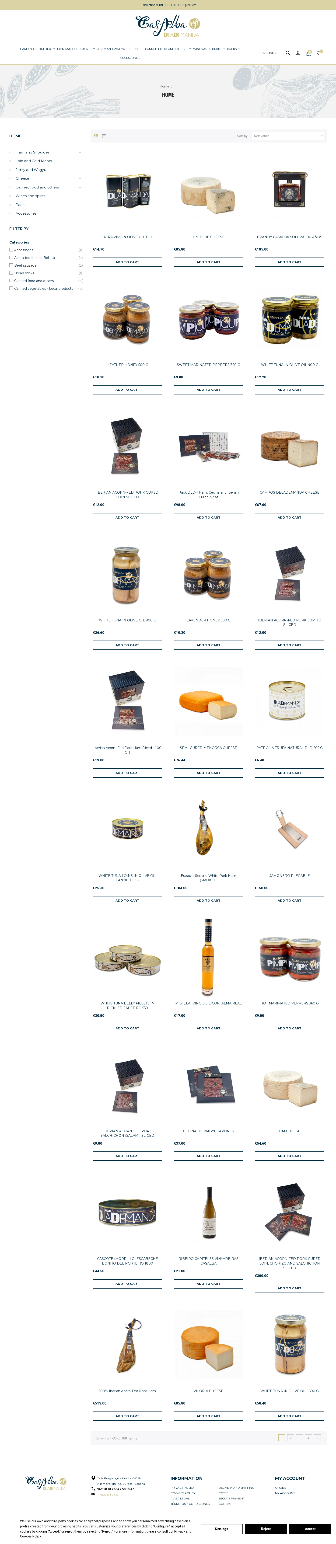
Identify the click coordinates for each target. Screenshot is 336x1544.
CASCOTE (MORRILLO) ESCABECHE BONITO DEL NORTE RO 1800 (127, 1261)
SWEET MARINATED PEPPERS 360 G (208, 365)
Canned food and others (37, 187)
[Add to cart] (127, 262)
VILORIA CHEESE (208, 1391)
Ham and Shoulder (32, 152)
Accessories (26, 213)
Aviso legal (180, 1498)
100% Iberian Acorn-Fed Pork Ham (127, 1391)
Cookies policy (183, 1493)
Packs (21, 204)
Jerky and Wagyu (31, 169)
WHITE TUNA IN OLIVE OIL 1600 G (289, 1391)
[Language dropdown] (267, 53)
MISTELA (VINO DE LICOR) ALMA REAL (208, 1003)
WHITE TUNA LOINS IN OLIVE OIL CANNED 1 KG (127, 878)
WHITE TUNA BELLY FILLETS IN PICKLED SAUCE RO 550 (127, 1005)
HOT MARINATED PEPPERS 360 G (289, 1003)
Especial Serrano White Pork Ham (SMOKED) (208, 878)
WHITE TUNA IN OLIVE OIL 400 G (289, 365)
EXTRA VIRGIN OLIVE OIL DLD (128, 237)
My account (285, 1493)
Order (280, 1487)
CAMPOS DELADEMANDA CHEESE (289, 492)
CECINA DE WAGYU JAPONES (208, 1131)
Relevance (289, 136)
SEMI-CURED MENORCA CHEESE (208, 748)
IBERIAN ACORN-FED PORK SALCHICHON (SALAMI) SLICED (127, 1133)
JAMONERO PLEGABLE (290, 876)
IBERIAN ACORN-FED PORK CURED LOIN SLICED (127, 494)
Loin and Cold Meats (34, 161)
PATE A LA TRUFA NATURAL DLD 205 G (289, 748)
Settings (221, 1529)
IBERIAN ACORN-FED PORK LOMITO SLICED (289, 622)
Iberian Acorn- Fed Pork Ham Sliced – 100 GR (127, 750)
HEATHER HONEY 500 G (127, 365)
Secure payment (232, 1498)
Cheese (22, 178)
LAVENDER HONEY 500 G (209, 620)
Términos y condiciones (190, 1504)
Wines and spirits (30, 196)
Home (15, 136)
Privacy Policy (183, 1487)
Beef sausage (45, 265)
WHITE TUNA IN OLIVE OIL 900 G (127, 620)
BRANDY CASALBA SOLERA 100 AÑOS (289, 237)
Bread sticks (45, 273)
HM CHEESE (289, 1131)
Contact (226, 1504)
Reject (266, 1529)
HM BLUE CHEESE (208, 237)
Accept (310, 1529)
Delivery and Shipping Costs (236, 1490)
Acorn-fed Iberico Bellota (45, 258)
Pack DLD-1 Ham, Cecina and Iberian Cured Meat (208, 494)
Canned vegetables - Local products (45, 288)
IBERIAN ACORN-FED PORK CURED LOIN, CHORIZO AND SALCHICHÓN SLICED (290, 1263)
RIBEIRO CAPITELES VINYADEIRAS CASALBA (208, 1261)
